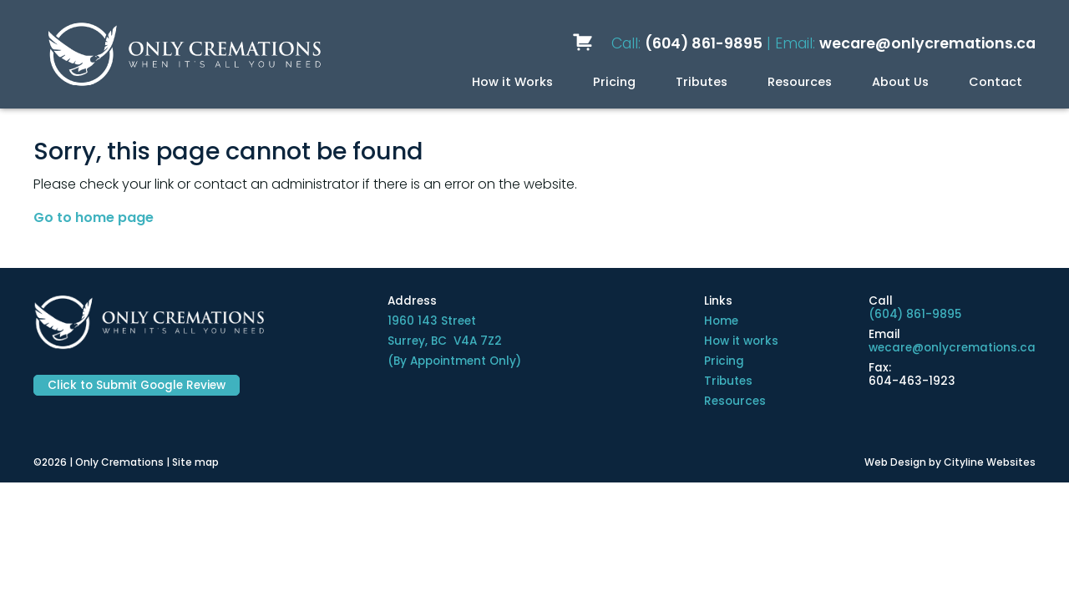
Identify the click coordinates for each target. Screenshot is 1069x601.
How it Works (512, 81)
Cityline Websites (990, 462)
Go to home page (93, 217)
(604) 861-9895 (703, 43)
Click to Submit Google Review (136, 385)
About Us (900, 81)
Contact (995, 81)
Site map (195, 462)
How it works (741, 341)
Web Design (895, 462)
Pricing (614, 81)
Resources (800, 81)
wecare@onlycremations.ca (927, 43)
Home (721, 321)
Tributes (701, 81)
